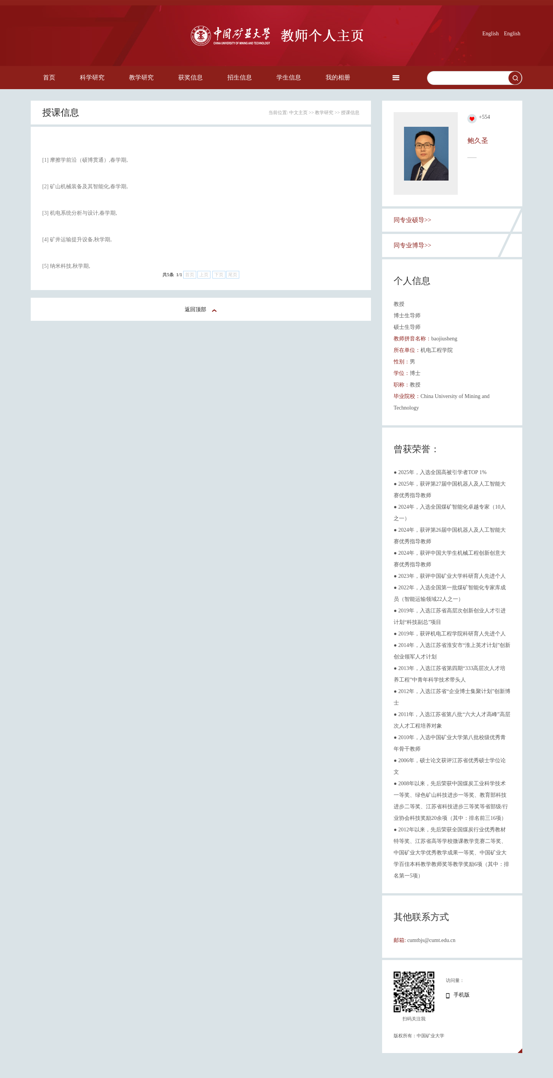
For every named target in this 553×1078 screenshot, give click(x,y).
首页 (49, 77)
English (490, 33)
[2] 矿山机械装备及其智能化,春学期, (85, 186)
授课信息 (350, 112)
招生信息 (239, 77)
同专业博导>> (412, 245)
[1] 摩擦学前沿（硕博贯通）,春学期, (85, 160)
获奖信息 (190, 77)
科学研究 (92, 77)
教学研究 (141, 77)
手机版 (462, 995)
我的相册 (338, 77)
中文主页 (298, 112)
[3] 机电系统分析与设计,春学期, (79, 213)
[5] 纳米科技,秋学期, (66, 266)
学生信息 (288, 77)
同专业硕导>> (412, 220)
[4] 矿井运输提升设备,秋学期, (77, 239)
